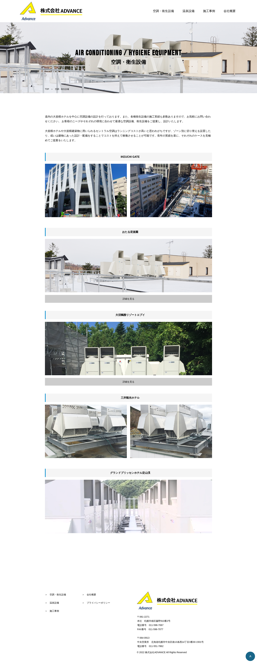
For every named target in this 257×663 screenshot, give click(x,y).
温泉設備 (188, 11)
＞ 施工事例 (52, 611)
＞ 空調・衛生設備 (55, 594)
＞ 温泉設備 (52, 602)
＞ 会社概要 (89, 594)
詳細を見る (128, 298)
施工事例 (209, 11)
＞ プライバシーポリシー (96, 602)
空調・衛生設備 (163, 11)
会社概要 (230, 11)
